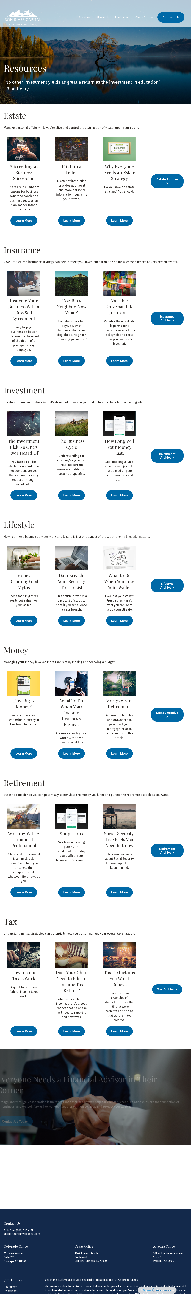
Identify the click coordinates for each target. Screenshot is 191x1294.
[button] (85, 9)
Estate (15, 115)
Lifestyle (19, 524)
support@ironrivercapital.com (22, 1234)
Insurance (22, 249)
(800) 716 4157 (24, 1230)
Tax (10, 921)
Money (16, 649)
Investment (25, 390)
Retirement (24, 782)
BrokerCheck (130, 1279)
